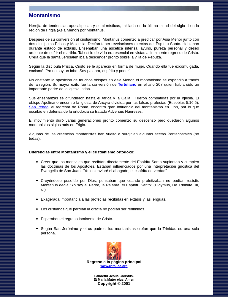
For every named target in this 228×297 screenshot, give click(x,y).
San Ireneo (39, 107)
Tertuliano (127, 84)
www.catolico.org (113, 266)
